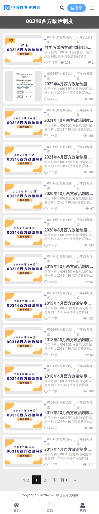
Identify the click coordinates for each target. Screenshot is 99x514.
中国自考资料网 (67, 495)
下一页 (60, 480)
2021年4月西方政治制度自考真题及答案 (67, 159)
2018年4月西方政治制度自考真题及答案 (67, 378)
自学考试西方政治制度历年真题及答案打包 (68, 50)
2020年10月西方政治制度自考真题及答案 (67, 196)
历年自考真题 (84, 76)
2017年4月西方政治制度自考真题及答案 (67, 452)
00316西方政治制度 (59, 39)
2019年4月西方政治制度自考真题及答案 (67, 305)
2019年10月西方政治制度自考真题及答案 (67, 269)
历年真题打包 (84, 39)
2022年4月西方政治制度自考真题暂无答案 (67, 86)
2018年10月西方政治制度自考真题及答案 (67, 342)
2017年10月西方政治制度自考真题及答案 (67, 415)
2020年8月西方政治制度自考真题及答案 (67, 232)
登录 (76, 8)
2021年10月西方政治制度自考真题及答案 (67, 123)
